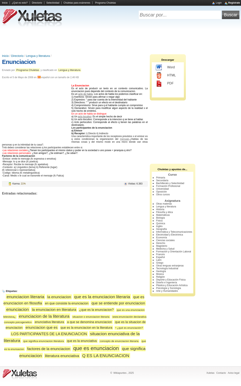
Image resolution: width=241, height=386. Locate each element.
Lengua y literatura (38, 55)
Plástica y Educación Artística (172, 285)
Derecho (160, 243)
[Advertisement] (120, 40)
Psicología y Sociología (168, 288)
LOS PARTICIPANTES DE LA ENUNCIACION (49, 334)
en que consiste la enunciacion (66, 303)
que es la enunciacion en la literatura (86, 327)
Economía (161, 237)
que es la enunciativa (82, 341)
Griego (159, 262)
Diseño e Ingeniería (166, 282)
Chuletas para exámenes (77, 2)
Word (165, 67)
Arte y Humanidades (167, 291)
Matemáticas (163, 215)
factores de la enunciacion (48, 349)
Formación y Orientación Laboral (173, 251)
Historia (160, 209)
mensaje (124, 139)
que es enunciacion (96, 348)
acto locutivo (84, 116)
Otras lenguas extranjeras (170, 265)
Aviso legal (233, 373)
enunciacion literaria (25, 296)
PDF (165, 83)
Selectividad (52, 2)
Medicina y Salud (165, 248)
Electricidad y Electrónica (169, 234)
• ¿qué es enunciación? (129, 327)
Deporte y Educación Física (171, 279)
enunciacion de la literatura (44, 316)
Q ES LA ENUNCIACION (105, 355)
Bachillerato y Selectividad (170, 183)
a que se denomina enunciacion (89, 322)
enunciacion (17, 309)
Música (160, 274)
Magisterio (161, 246)
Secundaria (162, 180)
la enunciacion (59, 297)
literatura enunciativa (62, 356)
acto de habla (85, 94)
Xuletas (210, 373)
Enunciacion (18, 61)
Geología (161, 271)
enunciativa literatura (49, 322)
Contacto (221, 373)
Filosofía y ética (164, 212)
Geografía (161, 229)
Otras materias (164, 203)
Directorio (37, 2)
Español (160, 257)
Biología (160, 217)
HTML (166, 75)
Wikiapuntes (119, 373)
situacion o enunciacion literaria (91, 316)
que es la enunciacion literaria (102, 296)
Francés (160, 254)
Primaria (160, 177)
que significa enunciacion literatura (43, 341)
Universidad (162, 188)
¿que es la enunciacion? (96, 309)
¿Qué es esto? (20, 2)
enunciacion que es (42, 327)
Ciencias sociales (165, 240)
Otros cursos (163, 194)
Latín (159, 260)
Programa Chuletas (105, 2)
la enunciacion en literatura (54, 309)
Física (159, 220)
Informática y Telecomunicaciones (174, 231)
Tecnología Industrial (167, 268)
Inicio (5, 2)
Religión (160, 276)
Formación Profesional (168, 186)
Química (160, 223)
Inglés (159, 226)
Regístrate (234, 2)
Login (219, 2)
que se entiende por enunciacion (118, 303)
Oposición (161, 191)
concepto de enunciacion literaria (119, 341)
